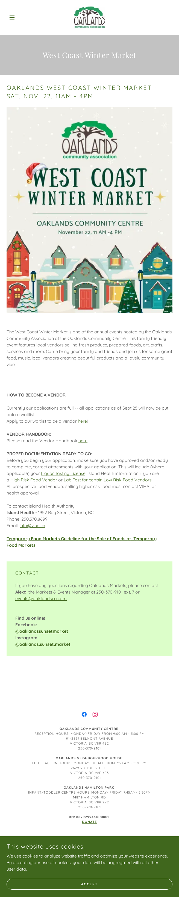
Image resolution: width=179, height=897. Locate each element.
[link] (89, 17)
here (82, 421)
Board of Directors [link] (89, 839)
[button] (19, 17)
